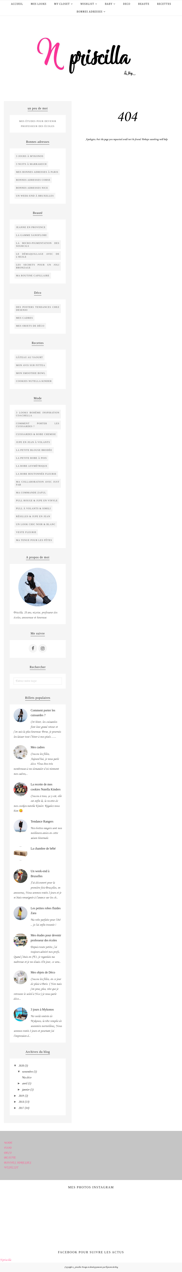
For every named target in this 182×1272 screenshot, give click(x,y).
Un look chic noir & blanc (36, 524)
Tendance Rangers (42, 821)
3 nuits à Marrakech (31, 164)
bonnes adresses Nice (32, 187)
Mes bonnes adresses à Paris (37, 172)
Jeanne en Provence (30, 227)
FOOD (7, 1148)
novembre (27, 1072)
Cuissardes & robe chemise (36, 434)
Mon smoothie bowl (30, 373)
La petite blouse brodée (34, 450)
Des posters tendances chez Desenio (37, 308)
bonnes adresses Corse (33, 180)
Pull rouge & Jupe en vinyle (37, 500)
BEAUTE (10, 1158)
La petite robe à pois (31, 458)
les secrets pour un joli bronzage (37, 266)
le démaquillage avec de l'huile (37, 255)
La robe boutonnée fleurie (36, 474)
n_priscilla (76, 1267)
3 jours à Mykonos (29, 156)
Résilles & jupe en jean (33, 516)
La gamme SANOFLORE (31, 235)
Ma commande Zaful (31, 492)
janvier (25, 1090)
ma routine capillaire (33, 275)
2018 (21, 1102)
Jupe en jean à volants (33, 442)
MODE (8, 1143)
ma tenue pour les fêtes (34, 540)
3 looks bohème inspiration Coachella (37, 414)
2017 (21, 1108)
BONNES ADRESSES (17, 1163)
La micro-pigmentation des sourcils (37, 244)
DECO (7, 1153)
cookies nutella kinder (34, 381)
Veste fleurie (26, 532)
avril (24, 1083)
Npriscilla (5, 1260)
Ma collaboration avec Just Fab (37, 483)
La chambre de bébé (43, 848)
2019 (21, 1096)
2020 (21, 1066)
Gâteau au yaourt (29, 357)
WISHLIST (11, 1167)
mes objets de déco (30, 325)
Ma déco (26, 1077)
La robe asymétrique (31, 466)
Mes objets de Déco (43, 972)
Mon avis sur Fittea (30, 365)
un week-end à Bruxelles (35, 195)
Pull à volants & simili (33, 508)
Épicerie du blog (112, 1267)
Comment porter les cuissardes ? (37, 425)
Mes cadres (24, 318)
